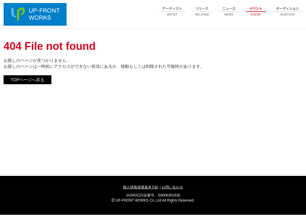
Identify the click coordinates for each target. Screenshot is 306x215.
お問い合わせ (172, 187)
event (256, 14)
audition (287, 14)
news (229, 14)
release (202, 14)
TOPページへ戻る (28, 79)
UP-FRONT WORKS (36, 15)
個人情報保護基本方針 (141, 187)
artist (172, 14)
